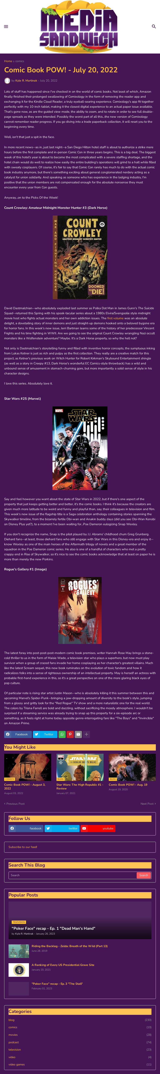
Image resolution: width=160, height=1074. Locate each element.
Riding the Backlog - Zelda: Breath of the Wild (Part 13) (70, 946)
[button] (5, 26)
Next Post (147, 804)
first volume (115, 318)
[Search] (73, 875)
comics (19, 61)
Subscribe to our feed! (23, 847)
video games (80, 1065)
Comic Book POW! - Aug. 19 (128, 785)
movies (80, 1035)
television (80, 1050)
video (80, 1057)
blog (80, 1020)
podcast (80, 1042)
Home (8, 61)
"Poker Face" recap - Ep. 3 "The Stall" (57, 984)
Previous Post (15, 804)
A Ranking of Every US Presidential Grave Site (63, 965)
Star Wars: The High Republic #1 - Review (79, 786)
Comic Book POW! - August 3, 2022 (24, 786)
